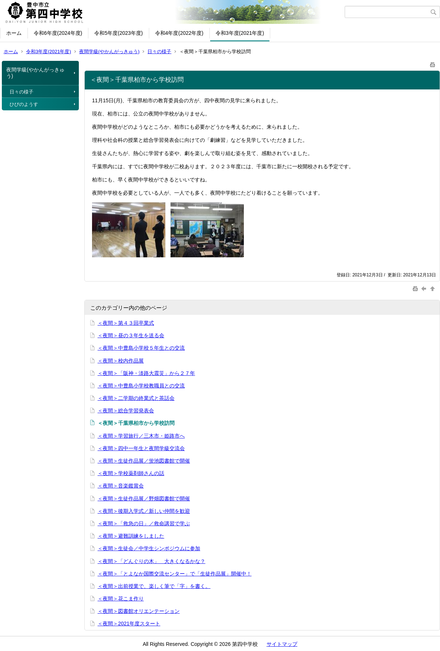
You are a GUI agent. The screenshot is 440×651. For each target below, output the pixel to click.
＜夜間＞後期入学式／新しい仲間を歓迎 (144, 511)
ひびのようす (24, 104)
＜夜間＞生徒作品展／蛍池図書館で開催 (144, 461)
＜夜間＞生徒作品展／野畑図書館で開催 (144, 498)
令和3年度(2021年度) (240, 33)
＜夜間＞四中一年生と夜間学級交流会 (141, 448)
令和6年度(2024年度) (58, 33)
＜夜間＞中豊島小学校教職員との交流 (141, 386)
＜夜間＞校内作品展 (121, 361)
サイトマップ (282, 644)
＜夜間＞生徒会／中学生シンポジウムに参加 (149, 548)
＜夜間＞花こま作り (121, 599)
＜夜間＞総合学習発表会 (126, 410)
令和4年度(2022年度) (179, 33)
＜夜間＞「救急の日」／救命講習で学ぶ (144, 523)
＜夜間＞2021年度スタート (129, 623)
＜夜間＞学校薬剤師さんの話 (131, 473)
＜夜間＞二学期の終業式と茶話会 (136, 398)
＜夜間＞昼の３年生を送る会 (131, 335)
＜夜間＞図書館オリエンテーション (139, 611)
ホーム (14, 33)
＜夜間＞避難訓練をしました (131, 536)
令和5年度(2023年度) (118, 33)
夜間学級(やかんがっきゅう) (109, 51)
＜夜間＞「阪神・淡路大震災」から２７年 (146, 373)
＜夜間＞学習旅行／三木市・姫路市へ (141, 436)
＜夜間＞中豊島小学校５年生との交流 (141, 348)
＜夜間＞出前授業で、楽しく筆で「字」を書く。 (154, 586)
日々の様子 (159, 51)
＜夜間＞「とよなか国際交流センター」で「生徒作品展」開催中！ (175, 574)
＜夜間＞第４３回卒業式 (126, 323)
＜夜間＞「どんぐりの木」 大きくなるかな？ (151, 561)
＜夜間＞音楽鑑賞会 (121, 486)
